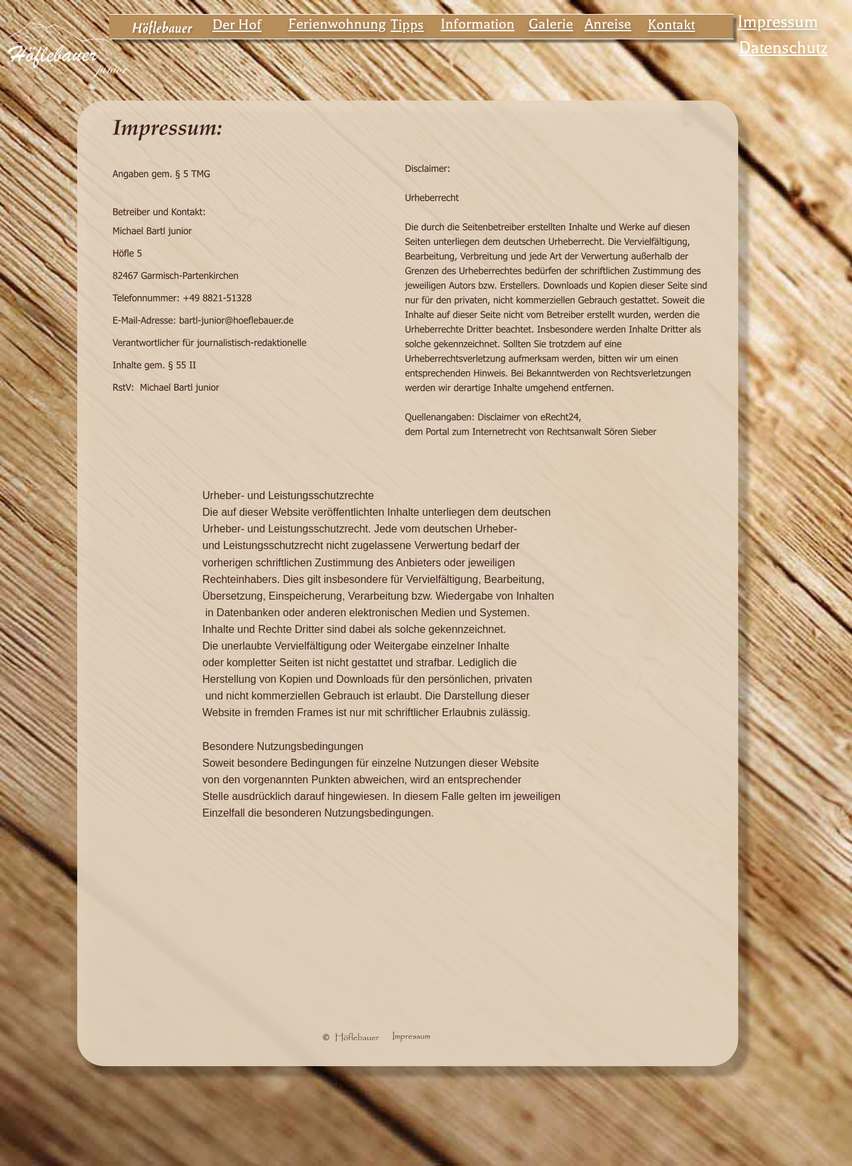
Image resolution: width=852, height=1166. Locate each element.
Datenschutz (783, 48)
